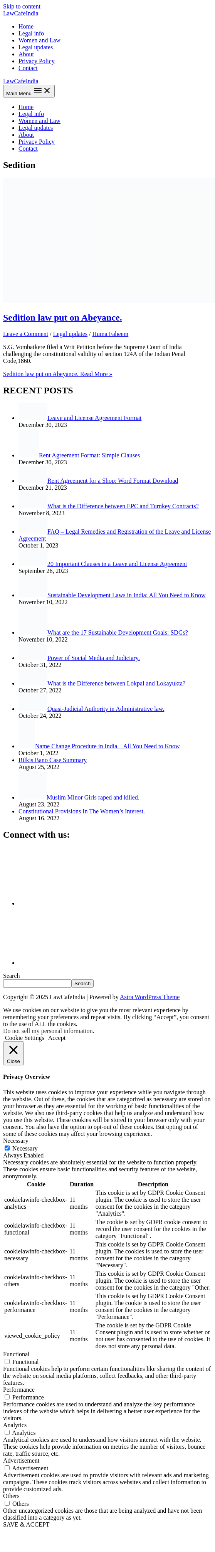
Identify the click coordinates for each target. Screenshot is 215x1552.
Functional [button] (16, 1354)
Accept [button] (57, 1038)
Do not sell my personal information (47, 1031)
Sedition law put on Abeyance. (62, 317)
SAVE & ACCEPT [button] (26, 1524)
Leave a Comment (25, 334)
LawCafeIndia (21, 13)
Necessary (25, 1148)
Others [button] (11, 1496)
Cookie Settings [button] (24, 1038)
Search (11, 976)
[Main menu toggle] (29, 91)
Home (26, 26)
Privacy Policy (36, 61)
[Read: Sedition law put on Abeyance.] (109, 301)
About (26, 54)
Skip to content (21, 6)
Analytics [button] (15, 1425)
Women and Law (39, 40)
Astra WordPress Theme (150, 997)
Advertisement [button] (21, 1460)
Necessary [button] (16, 1140)
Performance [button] (19, 1389)
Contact (28, 68)
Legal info (31, 33)
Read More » (58, 374)
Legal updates (35, 47)
